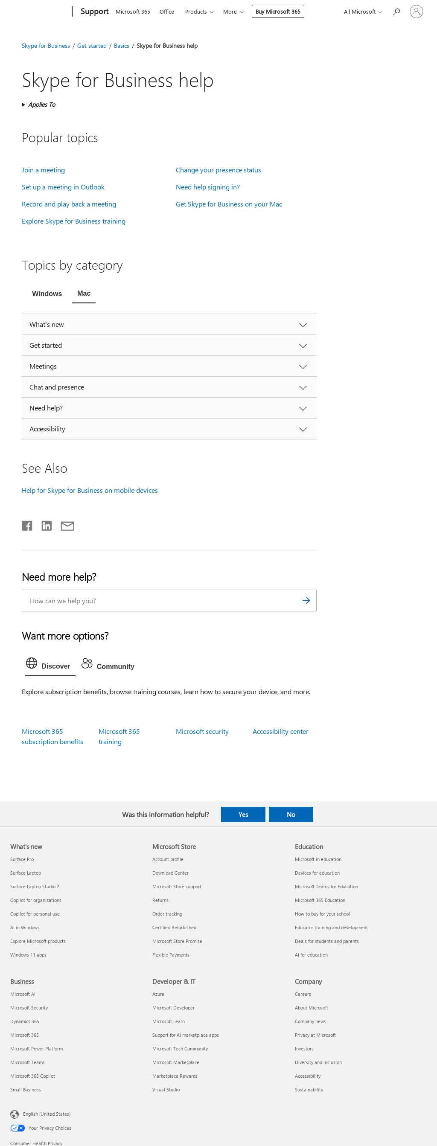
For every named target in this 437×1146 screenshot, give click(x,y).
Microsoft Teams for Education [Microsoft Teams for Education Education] (326, 886)
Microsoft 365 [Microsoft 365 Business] (24, 1035)
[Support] (93, 11)
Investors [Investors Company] (304, 1048)
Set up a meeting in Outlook (63, 186)
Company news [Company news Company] (310, 1021)
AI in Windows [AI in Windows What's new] (25, 927)
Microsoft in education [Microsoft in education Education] (318, 859)
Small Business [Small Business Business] (25, 1089)
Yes (243, 814)
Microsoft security (202, 731)
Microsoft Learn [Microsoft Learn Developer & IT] (168, 1021)
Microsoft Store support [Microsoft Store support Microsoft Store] (176, 886)
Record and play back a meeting (69, 203)
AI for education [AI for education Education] (311, 954)
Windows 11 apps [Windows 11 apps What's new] (28, 954)
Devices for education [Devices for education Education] (317, 873)
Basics (121, 45)
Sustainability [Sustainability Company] (309, 1089)
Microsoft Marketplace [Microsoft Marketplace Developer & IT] (175, 1062)
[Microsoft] (39, 11)
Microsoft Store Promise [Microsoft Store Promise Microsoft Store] (177, 941)
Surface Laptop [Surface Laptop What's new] (25, 873)
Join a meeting (43, 169)
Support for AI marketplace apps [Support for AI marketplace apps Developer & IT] (185, 1035)
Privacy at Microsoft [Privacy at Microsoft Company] (315, 1035)
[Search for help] (396, 10)
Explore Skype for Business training (73, 220)
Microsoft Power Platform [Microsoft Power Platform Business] (36, 1048)
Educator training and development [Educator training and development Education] (331, 927)
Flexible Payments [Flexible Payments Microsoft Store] (170, 954)
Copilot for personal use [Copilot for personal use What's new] (35, 913)
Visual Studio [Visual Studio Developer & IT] (166, 1089)
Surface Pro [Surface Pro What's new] (22, 859)
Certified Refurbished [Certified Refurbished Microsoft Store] (174, 927)
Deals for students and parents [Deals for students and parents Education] (327, 941)
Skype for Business (46, 45)
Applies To (41, 104)
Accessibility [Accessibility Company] (307, 1076)
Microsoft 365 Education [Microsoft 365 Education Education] (320, 900)
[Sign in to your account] (416, 11)
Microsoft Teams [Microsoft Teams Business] (27, 1062)
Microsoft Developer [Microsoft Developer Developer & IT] (173, 1007)
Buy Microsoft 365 (278, 11)
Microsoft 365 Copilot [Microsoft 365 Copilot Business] (32, 1076)
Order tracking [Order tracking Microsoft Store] (167, 913)
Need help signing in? (208, 186)
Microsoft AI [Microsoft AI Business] (22, 994)
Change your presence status (218, 169)
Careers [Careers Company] (303, 994)
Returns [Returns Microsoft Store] (160, 900)
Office (167, 11)
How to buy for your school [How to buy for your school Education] (322, 913)
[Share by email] (63, 524)
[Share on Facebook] (28, 524)
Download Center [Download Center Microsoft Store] (170, 873)
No (291, 814)
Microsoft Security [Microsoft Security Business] (29, 1007)
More (230, 11)
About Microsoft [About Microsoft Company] (311, 1007)
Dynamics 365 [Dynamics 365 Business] (24, 1021)
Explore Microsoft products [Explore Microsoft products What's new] (38, 941)
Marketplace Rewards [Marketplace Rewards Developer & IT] (175, 1076)
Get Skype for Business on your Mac (229, 203)
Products (196, 11)
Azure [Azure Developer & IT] (158, 994)
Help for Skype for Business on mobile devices (90, 490)
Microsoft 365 (133, 11)
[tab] (47, 294)
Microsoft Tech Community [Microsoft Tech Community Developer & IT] (180, 1048)
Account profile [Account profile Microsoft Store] (168, 859)
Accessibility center (281, 731)
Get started (92, 45)
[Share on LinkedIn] (43, 524)
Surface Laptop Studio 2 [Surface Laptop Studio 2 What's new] (34, 886)
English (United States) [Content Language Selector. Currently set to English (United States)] (46, 1114)
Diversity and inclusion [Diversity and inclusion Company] (318, 1062)
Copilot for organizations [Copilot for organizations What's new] (35, 900)
